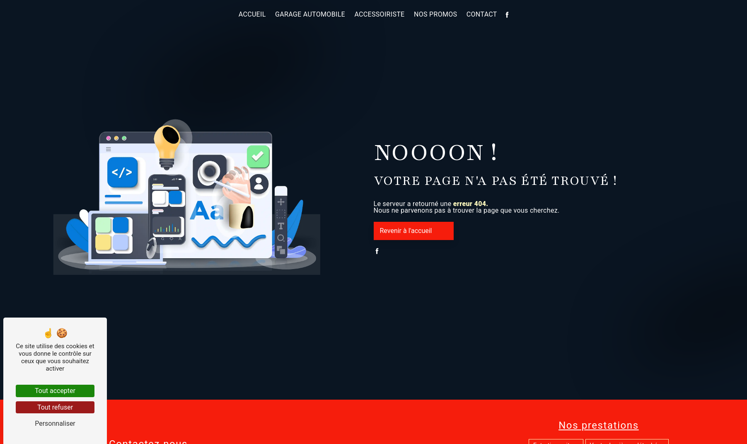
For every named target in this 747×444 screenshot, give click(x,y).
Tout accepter (55, 391)
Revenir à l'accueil (406, 231)
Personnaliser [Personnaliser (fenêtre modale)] (55, 423)
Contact (482, 14)
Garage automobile (310, 14)
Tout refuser (55, 407)
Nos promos (435, 14)
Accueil (252, 14)
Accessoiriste (379, 14)
